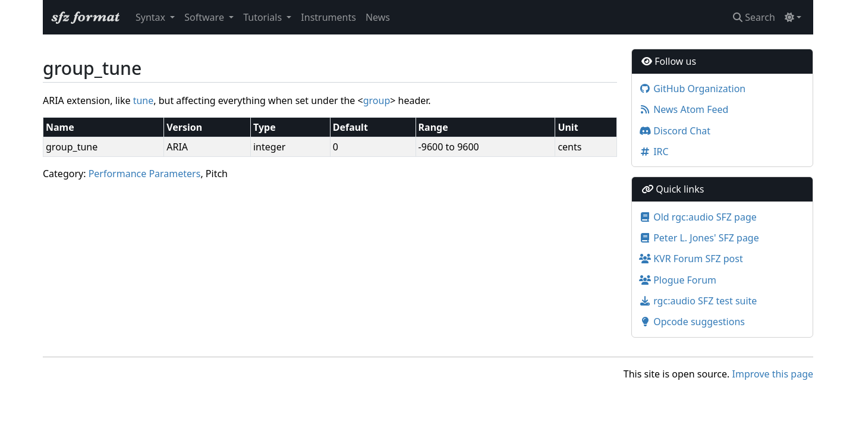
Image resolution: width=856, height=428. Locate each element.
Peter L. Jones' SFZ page (699, 237)
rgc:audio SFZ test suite (698, 300)
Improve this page (772, 373)
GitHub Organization (692, 88)
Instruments (328, 17)
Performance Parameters (145, 173)
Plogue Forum (677, 280)
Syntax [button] (152, 17)
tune (143, 100)
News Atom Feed (683, 109)
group (377, 100)
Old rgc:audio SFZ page (698, 217)
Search (754, 17)
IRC (654, 151)
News (378, 17)
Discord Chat (674, 130)
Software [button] (205, 17)
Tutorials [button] (263, 17)
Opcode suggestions (692, 321)
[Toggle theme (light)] (793, 17)
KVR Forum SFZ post (691, 258)
